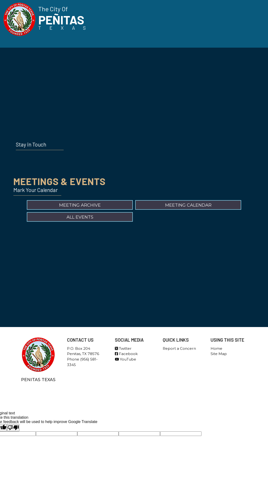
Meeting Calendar (188, 205)
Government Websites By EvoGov (134, 402)
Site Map (219, 353)
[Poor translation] (13, 427)
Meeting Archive (80, 205)
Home (216, 348)
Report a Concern (179, 348)
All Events (80, 217)
